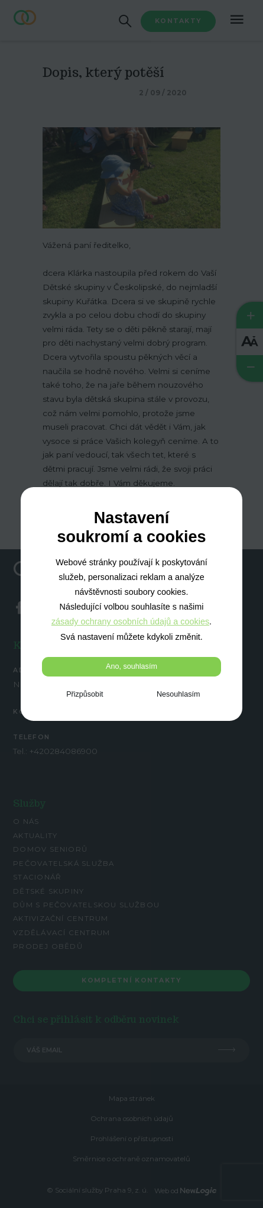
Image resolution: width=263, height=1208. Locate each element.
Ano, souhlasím (131, 666)
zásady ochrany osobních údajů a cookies (130, 621)
